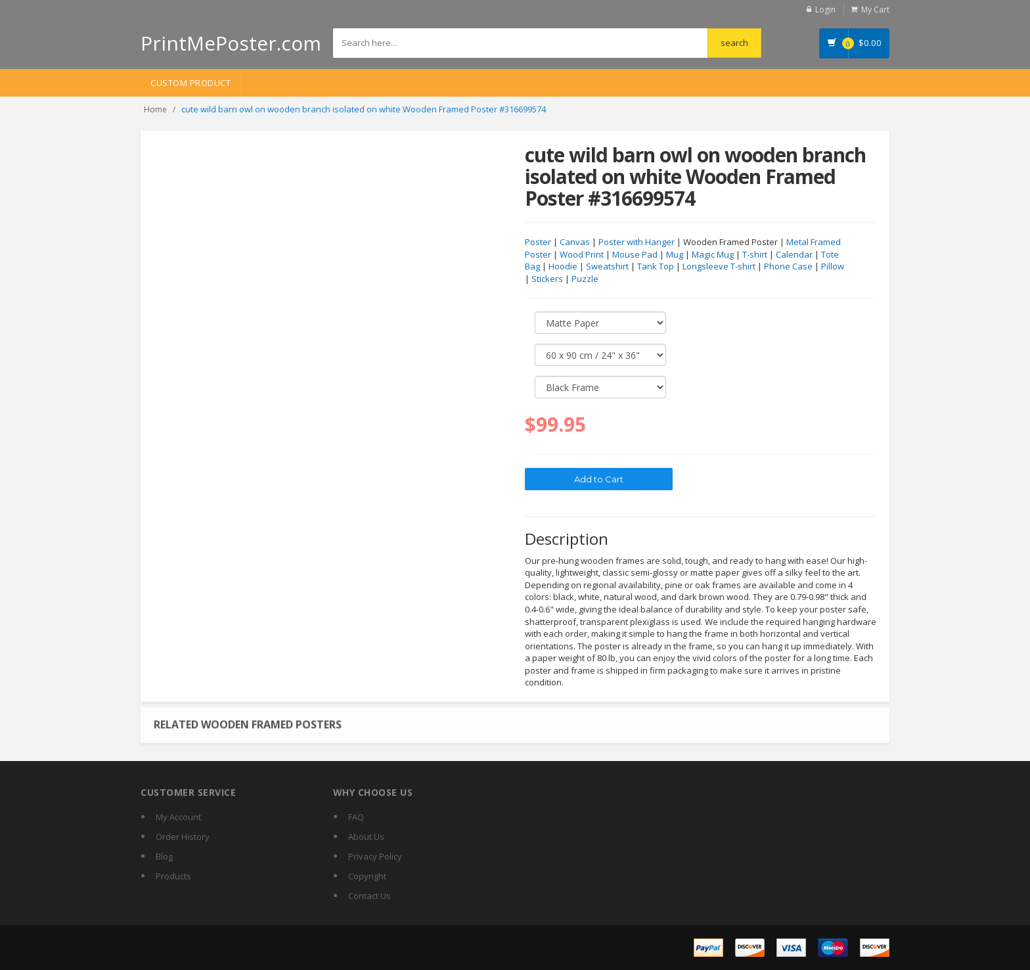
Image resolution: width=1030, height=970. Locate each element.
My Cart (875, 9)
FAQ (356, 817)
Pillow (832, 266)
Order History (183, 837)
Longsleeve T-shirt (719, 266)
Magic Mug (713, 254)
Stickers (547, 279)
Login (825, 9)
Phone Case (788, 266)
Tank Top (655, 266)
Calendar (794, 254)
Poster (538, 242)
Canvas (575, 242)
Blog (164, 856)
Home (155, 109)
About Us (366, 837)
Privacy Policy (375, 856)
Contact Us (369, 896)
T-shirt (754, 254)
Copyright (367, 876)
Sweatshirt (607, 266)
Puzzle (584, 279)
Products (173, 876)
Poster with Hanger (636, 242)
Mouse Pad (635, 254)
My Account (178, 817)
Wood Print (582, 254)
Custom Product (190, 83)
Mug (674, 254)
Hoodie (563, 266)
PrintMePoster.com (231, 43)
